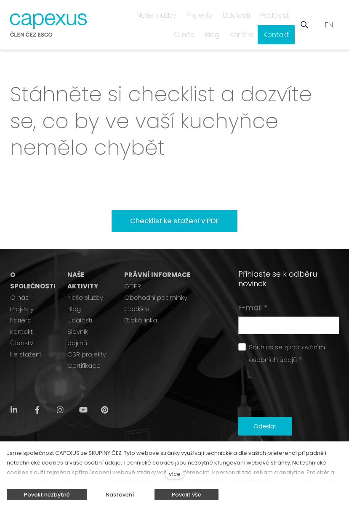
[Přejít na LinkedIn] (14, 394)
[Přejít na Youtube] (83, 394)
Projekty (22, 293)
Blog (74, 293)
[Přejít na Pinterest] (104, 394)
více (175, 474)
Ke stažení (25, 338)
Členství (22, 327)
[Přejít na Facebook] (37, 394)
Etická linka (140, 304)
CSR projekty (86, 338)
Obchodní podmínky (155, 281)
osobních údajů (273, 344)
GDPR (132, 270)
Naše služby (85, 281)
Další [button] (278, 17)
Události (79, 304)
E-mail (252, 292)
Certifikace (84, 350)
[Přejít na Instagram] (60, 394)
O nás (19, 281)
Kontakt (21, 316)
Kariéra (21, 304)
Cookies (136, 293)
